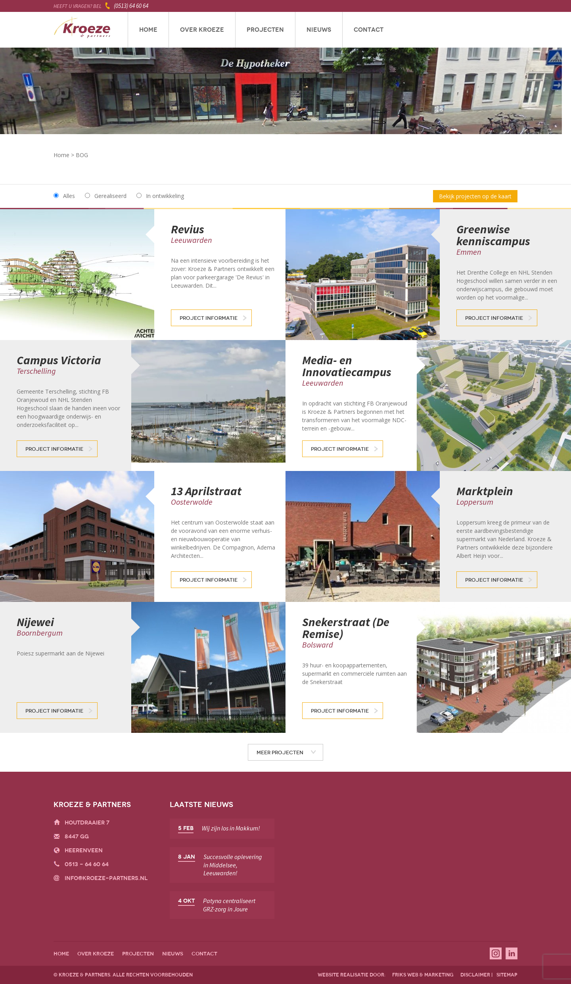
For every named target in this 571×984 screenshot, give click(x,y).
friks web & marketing (423, 975)
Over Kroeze (202, 29)
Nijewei (35, 621)
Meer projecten (280, 753)
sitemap (506, 975)
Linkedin (511, 953)
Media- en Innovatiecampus (346, 365)
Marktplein (484, 490)
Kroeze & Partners (82, 30)
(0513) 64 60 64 (131, 6)
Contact (368, 29)
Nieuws (319, 29)
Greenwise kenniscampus (493, 234)
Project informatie (209, 318)
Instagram (496, 953)
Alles (69, 196)
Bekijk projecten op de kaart (475, 196)
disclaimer (475, 975)
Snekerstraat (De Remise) (345, 627)
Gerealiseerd (110, 196)
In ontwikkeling (165, 196)
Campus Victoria (59, 359)
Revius (187, 228)
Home (148, 29)
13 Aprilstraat (206, 490)
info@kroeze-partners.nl (106, 878)
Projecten (265, 29)
